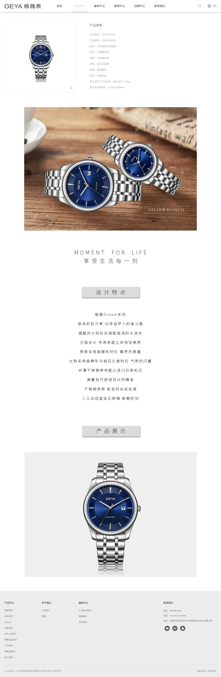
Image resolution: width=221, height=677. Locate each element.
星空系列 (8, 616)
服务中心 (99, 5)
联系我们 (159, 5)
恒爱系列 (8, 628)
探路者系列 (9, 651)
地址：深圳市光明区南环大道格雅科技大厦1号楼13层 (188, 621)
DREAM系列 (10, 634)
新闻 (44, 616)
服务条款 (212, 671)
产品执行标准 (85, 610)
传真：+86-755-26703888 (175, 616)
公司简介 (46, 610)
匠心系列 (8, 657)
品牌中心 (139, 5)
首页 (59, 5)
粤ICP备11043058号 (52, 671)
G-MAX (8, 622)
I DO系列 (8, 645)
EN (215, 5)
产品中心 (79, 5)
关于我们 (46, 603)
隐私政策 (201, 671)
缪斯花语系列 (10, 640)
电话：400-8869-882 (172, 611)
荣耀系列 (8, 610)
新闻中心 (119, 5)
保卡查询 (83, 622)
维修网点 (83, 616)
